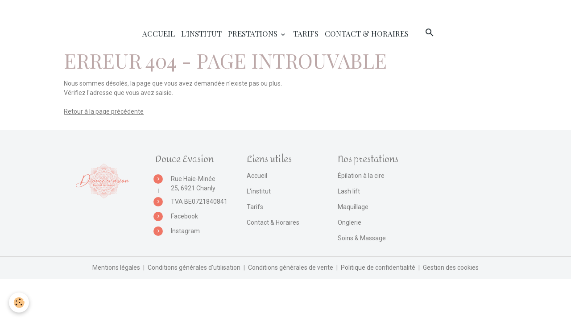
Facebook (184, 216)
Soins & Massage (362, 238)
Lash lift (349, 191)
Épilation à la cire (361, 175)
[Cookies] (19, 302)
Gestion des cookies (451, 267)
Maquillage (353, 206)
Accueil (158, 33)
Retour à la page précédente (104, 111)
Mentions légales (116, 267)
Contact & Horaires (367, 33)
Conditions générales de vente (290, 267)
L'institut (201, 33)
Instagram (185, 231)
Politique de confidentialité (378, 267)
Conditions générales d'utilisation (194, 267)
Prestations (253, 33)
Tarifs (306, 33)
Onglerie (349, 222)
